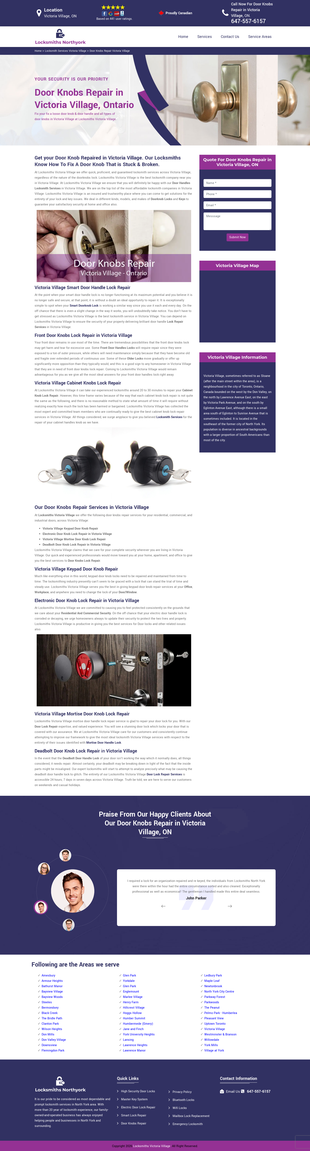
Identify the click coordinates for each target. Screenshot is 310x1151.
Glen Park (129, 975)
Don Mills (48, 1034)
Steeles (47, 1002)
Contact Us (230, 36)
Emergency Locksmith (188, 1124)
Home (183, 36)
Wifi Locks (180, 1108)
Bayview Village (52, 991)
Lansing (128, 1040)
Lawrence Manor (134, 1050)
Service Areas (259, 36)
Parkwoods (211, 1002)
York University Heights (139, 1034)
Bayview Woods (52, 997)
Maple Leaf (212, 981)
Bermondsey (50, 1008)
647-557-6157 (248, 21)
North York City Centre (219, 991)
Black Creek (49, 1013)
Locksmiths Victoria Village (151, 1146)
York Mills (211, 1045)
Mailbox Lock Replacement (191, 1116)
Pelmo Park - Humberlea (220, 1013)
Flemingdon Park (53, 1050)
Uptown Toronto (215, 1024)
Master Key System (134, 1099)
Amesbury (48, 975)
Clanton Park (50, 1024)
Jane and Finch (133, 1029)
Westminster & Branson (220, 1034)
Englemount (131, 991)
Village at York (214, 1050)
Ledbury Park (213, 975)
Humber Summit (134, 1018)
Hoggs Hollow (132, 1013)
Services (204, 36)
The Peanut (212, 1008)
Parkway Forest (214, 997)
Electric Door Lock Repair (138, 1107)
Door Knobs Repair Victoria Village (110, 51)
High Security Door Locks (138, 1091)
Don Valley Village (54, 1040)
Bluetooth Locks (183, 1100)
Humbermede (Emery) (138, 1024)
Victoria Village (214, 1029)
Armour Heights (52, 981)
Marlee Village (133, 997)
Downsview (49, 1045)
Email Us (233, 1091)
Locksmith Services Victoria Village (65, 51)
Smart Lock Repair (133, 1115)
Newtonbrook (213, 986)
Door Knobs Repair (133, 1123)
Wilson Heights (52, 1029)
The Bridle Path (52, 1018)
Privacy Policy (182, 1092)
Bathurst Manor (52, 986)
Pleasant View (214, 1018)
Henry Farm (131, 1002)
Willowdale (211, 1040)
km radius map (237, 305)
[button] (68, 925)
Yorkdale (129, 981)
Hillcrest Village (134, 1008)
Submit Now (237, 237)
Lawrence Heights (135, 1045)
